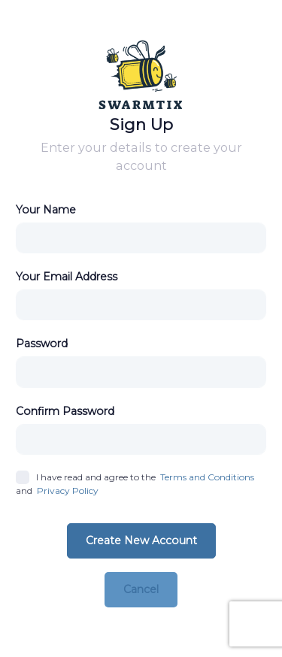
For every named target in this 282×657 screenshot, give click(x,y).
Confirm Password (65, 411)
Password (42, 343)
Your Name (46, 209)
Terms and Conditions (207, 477)
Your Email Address (66, 276)
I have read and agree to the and (135, 484)
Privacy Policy (68, 490)
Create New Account (141, 540)
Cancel (141, 589)
